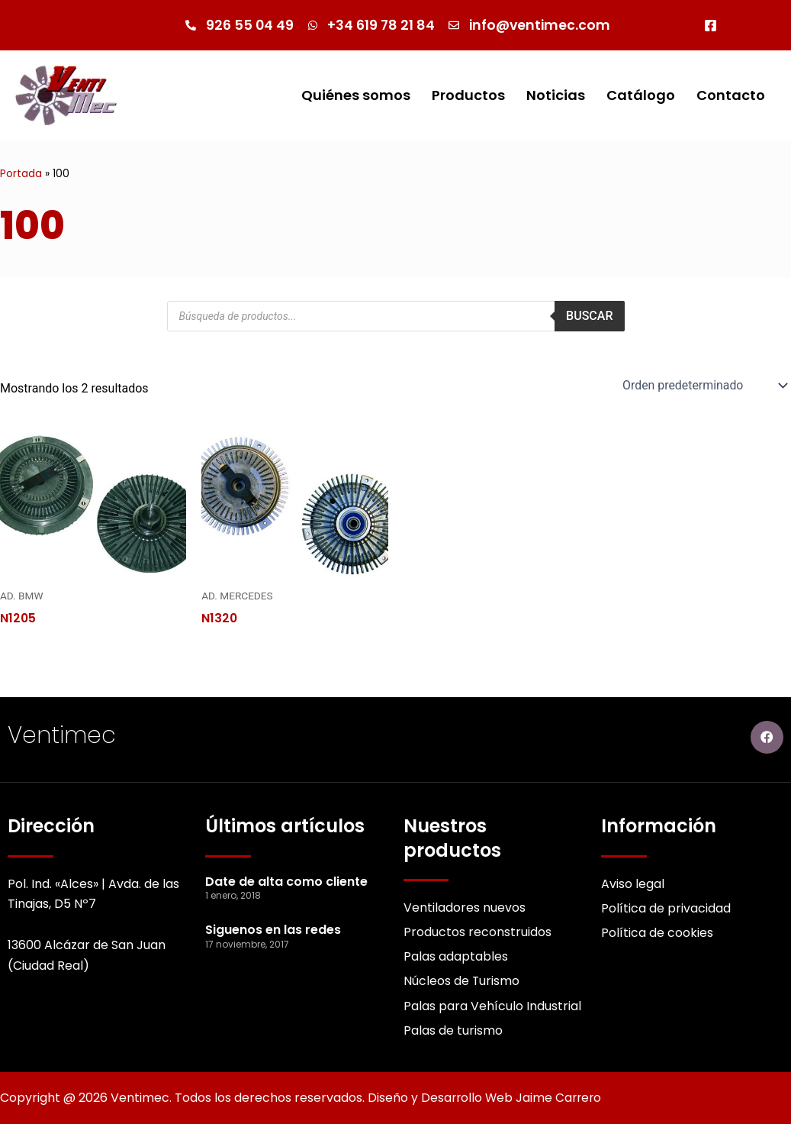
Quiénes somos (355, 95)
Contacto (730, 95)
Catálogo (640, 95)
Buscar (589, 315)
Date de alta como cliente (286, 881)
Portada (21, 173)
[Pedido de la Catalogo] (703, 385)
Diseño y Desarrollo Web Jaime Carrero (487, 1097)
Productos (468, 95)
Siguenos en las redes (273, 929)
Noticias (555, 95)
